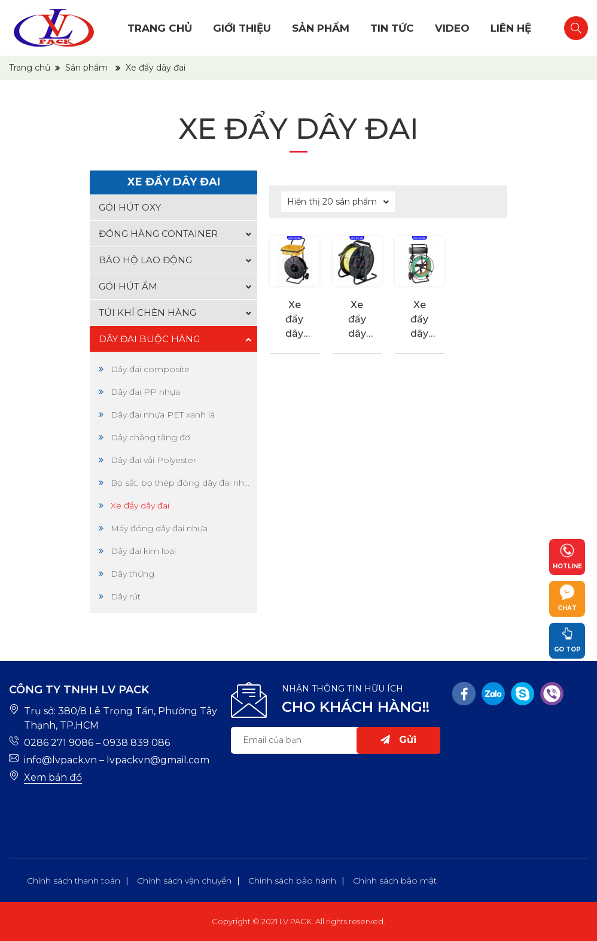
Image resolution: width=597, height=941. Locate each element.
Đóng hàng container (158, 233)
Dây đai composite (150, 369)
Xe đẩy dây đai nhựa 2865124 (419, 320)
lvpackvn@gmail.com (157, 760)
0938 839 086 (136, 742)
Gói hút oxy (130, 207)
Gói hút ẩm (128, 286)
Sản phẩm (320, 28)
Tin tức (392, 28)
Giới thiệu (242, 28)
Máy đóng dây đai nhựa (159, 528)
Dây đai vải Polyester (153, 460)
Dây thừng (132, 573)
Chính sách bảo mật (395, 880)
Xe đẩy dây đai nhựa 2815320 (294, 320)
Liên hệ (511, 28)
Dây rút (126, 596)
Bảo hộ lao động (145, 260)
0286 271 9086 (58, 742)
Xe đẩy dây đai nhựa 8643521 (357, 320)
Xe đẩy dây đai (140, 505)
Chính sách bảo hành (292, 880)
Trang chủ (159, 28)
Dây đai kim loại (143, 551)
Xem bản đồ (53, 777)
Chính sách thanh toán (73, 880)
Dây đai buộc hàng (149, 339)
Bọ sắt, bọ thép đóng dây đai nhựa (181, 482)
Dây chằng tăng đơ (150, 437)
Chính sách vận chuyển (184, 880)
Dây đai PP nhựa (145, 391)
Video (452, 28)
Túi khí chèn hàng (147, 312)
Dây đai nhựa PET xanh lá (163, 414)
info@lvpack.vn (60, 760)
